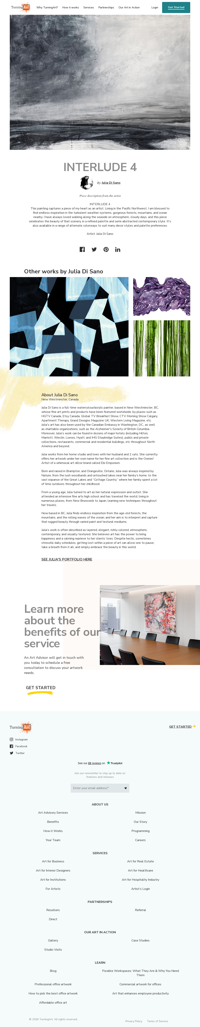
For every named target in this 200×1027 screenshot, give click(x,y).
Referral (140, 910)
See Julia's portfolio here (66, 559)
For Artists (53, 889)
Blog (53, 971)
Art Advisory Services (53, 813)
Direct (53, 919)
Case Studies (140, 940)
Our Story (140, 822)
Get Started (176, 7)
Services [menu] (88, 7)
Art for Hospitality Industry (140, 880)
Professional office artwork (53, 984)
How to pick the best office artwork (53, 993)
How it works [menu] (70, 7)
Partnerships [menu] (106, 7)
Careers (140, 840)
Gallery (53, 940)
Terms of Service (157, 1021)
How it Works (53, 831)
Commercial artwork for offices (140, 984)
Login (155, 7)
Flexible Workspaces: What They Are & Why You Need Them (140, 973)
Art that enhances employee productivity (140, 993)
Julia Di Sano (111, 183)
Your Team (53, 840)
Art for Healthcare (140, 870)
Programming (140, 831)
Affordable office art (53, 1003)
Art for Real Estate (140, 861)
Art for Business (53, 861)
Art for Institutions (53, 880)
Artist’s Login (140, 889)
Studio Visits (53, 950)
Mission (140, 813)
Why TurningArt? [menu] (47, 7)
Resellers (53, 910)
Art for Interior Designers (53, 870)
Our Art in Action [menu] (129, 7)
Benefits (53, 822)
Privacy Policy (133, 1021)
